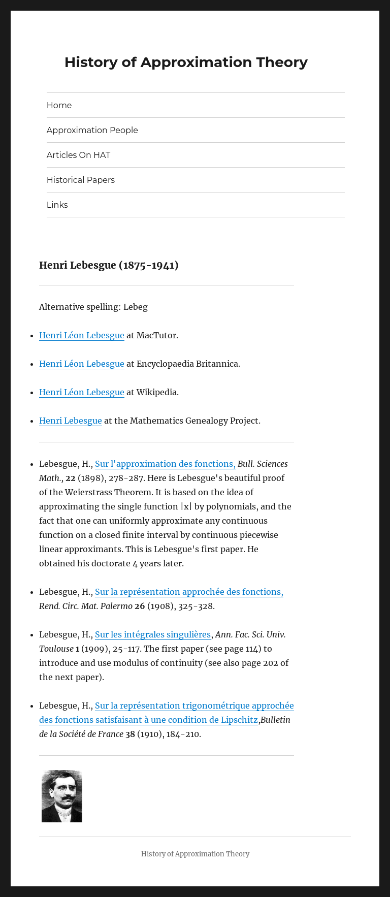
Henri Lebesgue (70, 420)
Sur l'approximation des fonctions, (165, 464)
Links (57, 205)
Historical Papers (81, 180)
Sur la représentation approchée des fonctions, (189, 592)
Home (59, 105)
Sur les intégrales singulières (153, 634)
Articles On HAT (78, 155)
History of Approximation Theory (186, 62)
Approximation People (92, 130)
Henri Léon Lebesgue (81, 335)
